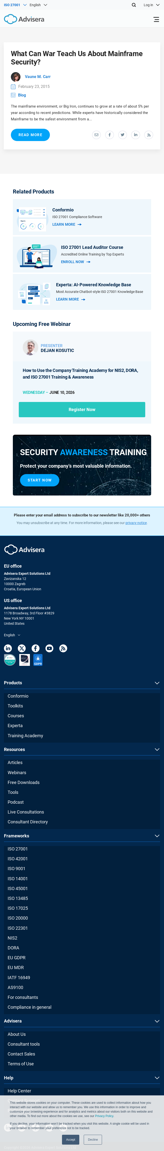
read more (31, 136)
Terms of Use (21, 1065)
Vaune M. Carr (31, 78)
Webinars (17, 774)
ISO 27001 (18, 850)
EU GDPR (16, 959)
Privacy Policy (104, 1116)
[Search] (134, 5)
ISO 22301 (18, 929)
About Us (17, 1035)
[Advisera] (18, 20)
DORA (13, 949)
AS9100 (15, 988)
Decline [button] (93, 1139)
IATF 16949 (19, 979)
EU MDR (16, 969)
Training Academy (25, 737)
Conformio (18, 697)
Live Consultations (26, 813)
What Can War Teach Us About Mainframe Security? (79, 58)
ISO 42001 (18, 860)
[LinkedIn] (8, 651)
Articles (15, 764)
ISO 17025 (18, 909)
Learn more (67, 225)
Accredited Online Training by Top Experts (92, 255)
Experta (15, 727)
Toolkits (15, 707)
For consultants (23, 998)
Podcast (16, 803)
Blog (18, 96)
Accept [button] (70, 1139)
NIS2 (12, 939)
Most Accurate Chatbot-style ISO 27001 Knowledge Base (99, 293)
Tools (13, 793)
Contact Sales (21, 1055)
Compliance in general (29, 1008)
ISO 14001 (18, 880)
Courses (16, 717)
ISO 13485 (18, 899)
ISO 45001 (18, 890)
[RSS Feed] (63, 651)
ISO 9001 (16, 870)
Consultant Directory (28, 823)
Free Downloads (24, 783)
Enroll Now (75, 263)
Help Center (19, 1092)
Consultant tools (24, 1045)
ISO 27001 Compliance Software (77, 218)
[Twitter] (22, 651)
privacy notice (136, 525)
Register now (82, 410)
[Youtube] (49, 651)
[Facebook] (36, 651)
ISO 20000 (18, 919)
